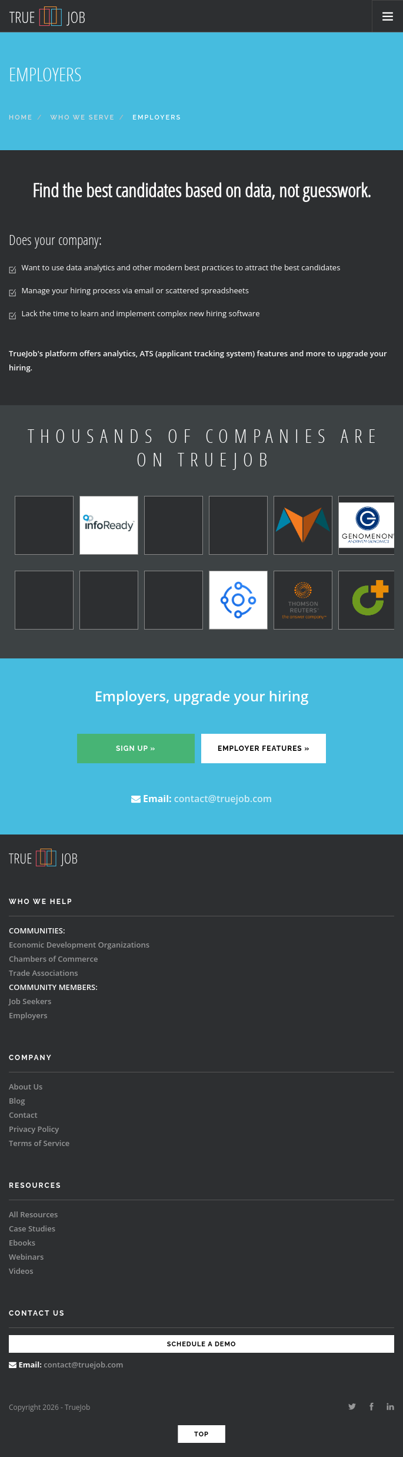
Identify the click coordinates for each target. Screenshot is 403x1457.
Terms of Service (39, 1143)
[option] (41, 565)
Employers (28, 1015)
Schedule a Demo (202, 1344)
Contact (23, 1115)
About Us (25, 1086)
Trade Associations (43, 973)
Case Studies (32, 1228)
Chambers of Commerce (53, 958)
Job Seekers (30, 1001)
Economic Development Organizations (79, 944)
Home (21, 117)
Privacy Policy (34, 1129)
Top (201, 1434)
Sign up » (135, 748)
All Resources (33, 1214)
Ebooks (22, 1242)
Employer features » (263, 748)
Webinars (26, 1256)
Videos (21, 1271)
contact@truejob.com (223, 798)
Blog (17, 1100)
